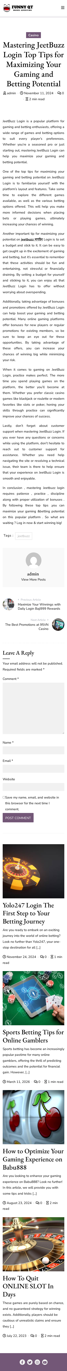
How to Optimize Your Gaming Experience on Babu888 (33, 1159)
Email (8, 761)
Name (8, 742)
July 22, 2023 (15, 1336)
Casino (33, 35)
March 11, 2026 (17, 1082)
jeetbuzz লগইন (32, 239)
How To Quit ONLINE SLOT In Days (28, 1286)
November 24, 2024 (20, 957)
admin (10, 93)
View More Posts (33, 579)
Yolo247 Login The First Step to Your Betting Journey (28, 913)
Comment (11, 679)
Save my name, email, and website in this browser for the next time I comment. (32, 803)
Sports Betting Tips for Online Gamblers (33, 1035)
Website (9, 779)
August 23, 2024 (18, 1203)
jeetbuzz (24, 536)
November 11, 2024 (37, 93)
